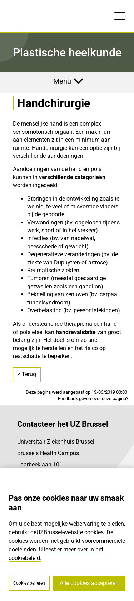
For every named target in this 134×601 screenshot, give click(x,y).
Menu (62, 81)
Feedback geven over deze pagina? (93, 398)
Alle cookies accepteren (89, 583)
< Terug (27, 374)
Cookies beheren (29, 583)
